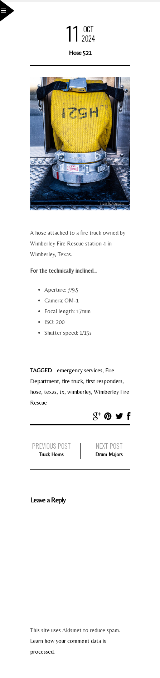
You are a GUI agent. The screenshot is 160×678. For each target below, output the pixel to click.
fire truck (72, 381)
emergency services (79, 370)
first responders (104, 381)
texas (50, 391)
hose (35, 391)
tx (61, 391)
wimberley (79, 391)
